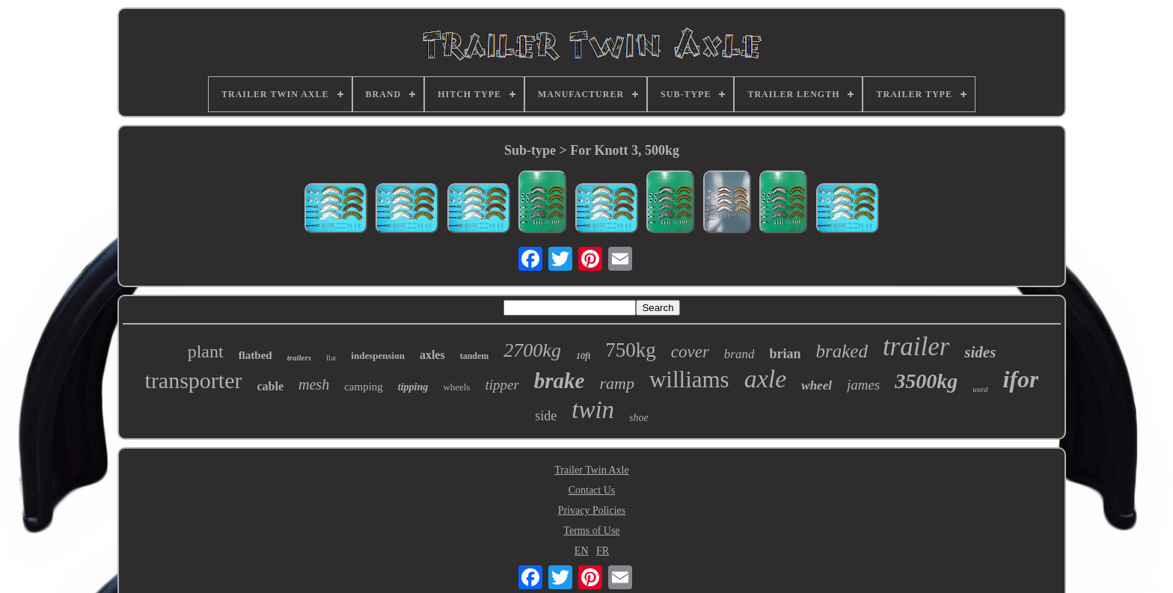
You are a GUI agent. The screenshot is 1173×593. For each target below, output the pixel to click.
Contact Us (592, 490)
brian (784, 353)
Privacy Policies (592, 510)
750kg (630, 350)
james (863, 385)
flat (331, 358)
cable (270, 386)
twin (593, 409)
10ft (583, 356)
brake (559, 381)
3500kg (926, 381)
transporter (193, 380)
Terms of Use (591, 530)
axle (765, 379)
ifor (1020, 379)
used (980, 388)
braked (841, 351)
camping (363, 387)
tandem (474, 356)
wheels (456, 387)
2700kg (532, 350)
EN (582, 550)
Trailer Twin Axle (591, 470)
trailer (916, 346)
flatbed (255, 355)
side (546, 415)
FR (602, 550)
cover (690, 351)
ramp (616, 383)
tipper (501, 385)
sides (980, 352)
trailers (299, 357)
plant (206, 351)
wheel (816, 385)
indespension (378, 355)
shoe (639, 417)
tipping (413, 387)
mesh (313, 384)
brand (739, 354)
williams (689, 379)
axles (432, 354)
